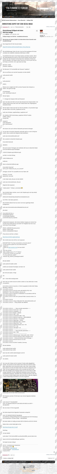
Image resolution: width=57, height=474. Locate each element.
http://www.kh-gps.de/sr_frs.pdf (10, 427)
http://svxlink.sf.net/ (12, 247)
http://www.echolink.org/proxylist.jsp (11, 237)
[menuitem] (12, 17)
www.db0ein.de (13, 448)
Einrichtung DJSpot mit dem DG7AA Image (17, 23)
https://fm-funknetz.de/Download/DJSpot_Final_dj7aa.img (16, 46)
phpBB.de (33, 470)
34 (44, 35)
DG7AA (41, 32)
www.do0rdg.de (15, 449)
